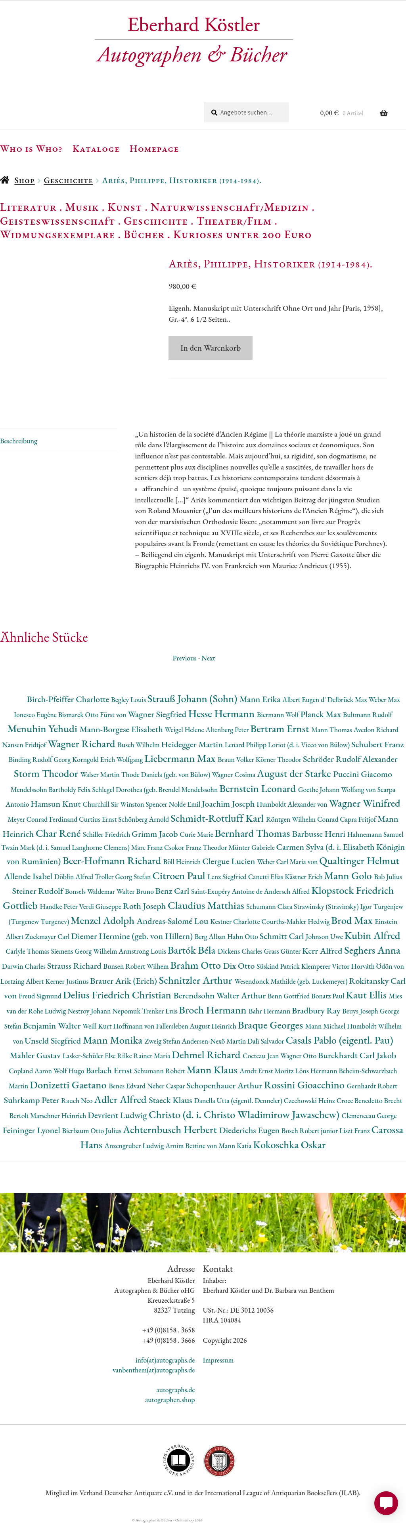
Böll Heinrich (182, 861)
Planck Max (322, 714)
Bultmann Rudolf (367, 714)
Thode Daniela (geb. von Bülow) (166, 774)
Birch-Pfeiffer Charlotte (69, 699)
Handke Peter (59, 906)
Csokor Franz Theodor (196, 847)
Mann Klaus (212, 1069)
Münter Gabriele (252, 847)
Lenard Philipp (246, 744)
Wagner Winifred (364, 803)
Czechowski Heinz (310, 1100)
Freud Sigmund (41, 995)
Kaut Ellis (367, 995)
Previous (184, 657)
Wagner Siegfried (158, 714)
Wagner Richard (82, 743)
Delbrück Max (348, 699)
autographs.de (175, 1389)
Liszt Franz (355, 1130)
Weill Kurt (97, 1026)
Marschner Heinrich (59, 1115)
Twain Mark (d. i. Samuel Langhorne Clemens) (66, 847)
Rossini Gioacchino (305, 1085)
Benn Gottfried (289, 995)
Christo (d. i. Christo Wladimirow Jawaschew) (245, 1114)
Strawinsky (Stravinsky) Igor (333, 906)
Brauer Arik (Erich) (124, 981)
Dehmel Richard (207, 1054)
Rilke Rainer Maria (144, 1055)
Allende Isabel (29, 876)
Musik (82, 207)
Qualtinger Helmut (359, 860)
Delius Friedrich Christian (118, 995)
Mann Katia (235, 1145)
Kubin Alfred (372, 935)
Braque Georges (271, 1025)
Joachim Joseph (229, 803)
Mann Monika (114, 1040)
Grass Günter (283, 951)
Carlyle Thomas (28, 951)
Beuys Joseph (361, 1010)
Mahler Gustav (36, 1055)
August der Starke (295, 773)
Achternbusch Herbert (171, 1129)
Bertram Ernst (280, 728)
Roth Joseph (145, 906)
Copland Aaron (31, 1070)
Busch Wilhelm (139, 744)
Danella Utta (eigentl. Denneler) (238, 1100)
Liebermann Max (181, 758)
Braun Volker (237, 759)
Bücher (144, 234)
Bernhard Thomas (253, 833)
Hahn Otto (243, 936)
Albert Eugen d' (304, 699)
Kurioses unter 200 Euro (242, 234)
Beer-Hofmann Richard (113, 860)
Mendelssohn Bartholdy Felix (51, 789)
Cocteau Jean (261, 1055)
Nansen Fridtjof (25, 744)
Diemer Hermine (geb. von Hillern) (133, 936)
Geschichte (68, 180)
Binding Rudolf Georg (40, 759)
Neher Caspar (166, 1085)
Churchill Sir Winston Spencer (125, 804)
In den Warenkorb (210, 347)
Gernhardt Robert (372, 1085)
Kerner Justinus (67, 981)
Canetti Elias (266, 876)
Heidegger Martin (192, 744)
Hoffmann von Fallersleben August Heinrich (175, 1026)
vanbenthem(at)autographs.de (154, 1369)
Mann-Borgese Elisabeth (122, 729)
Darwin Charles (24, 966)
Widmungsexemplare (57, 234)
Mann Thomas (332, 729)
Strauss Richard (75, 965)
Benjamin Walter (52, 1025)
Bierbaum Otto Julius (92, 1130)
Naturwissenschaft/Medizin (230, 207)
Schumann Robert (160, 1070)
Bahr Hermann (270, 1010)
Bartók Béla (193, 950)
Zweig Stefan (163, 1041)
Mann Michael (326, 1026)
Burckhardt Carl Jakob (357, 1055)
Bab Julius (388, 876)
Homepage (154, 148)
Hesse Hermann (222, 713)
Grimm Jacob (156, 834)
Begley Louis (129, 699)
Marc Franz (147, 847)
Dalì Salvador (266, 1041)
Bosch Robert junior (310, 1130)
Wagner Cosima (234, 774)
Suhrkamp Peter (32, 1100)
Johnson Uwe (325, 936)
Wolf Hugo (70, 1070)
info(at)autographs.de (165, 1360)
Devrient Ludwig (118, 1115)
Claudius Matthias (207, 905)
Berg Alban (211, 936)
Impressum (218, 1360)
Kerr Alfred (323, 950)
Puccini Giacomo (362, 774)
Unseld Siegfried (54, 1040)
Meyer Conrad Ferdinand (43, 819)
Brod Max (353, 920)
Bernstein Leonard (258, 788)
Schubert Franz (377, 744)
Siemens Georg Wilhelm (85, 951)
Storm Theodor (47, 773)
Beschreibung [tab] (18, 440)
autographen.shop (170, 1399)
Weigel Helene (185, 729)
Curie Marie (197, 834)
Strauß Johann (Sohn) (193, 698)
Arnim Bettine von (191, 1145)
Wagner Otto (299, 1055)
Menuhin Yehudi (44, 728)
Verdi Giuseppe (101, 906)
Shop (24, 180)
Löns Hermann (317, 1070)
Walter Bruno (136, 891)
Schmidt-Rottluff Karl (218, 818)
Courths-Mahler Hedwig (296, 921)
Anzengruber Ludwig (135, 1145)
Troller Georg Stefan (123, 876)
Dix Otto (240, 965)
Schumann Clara (270, 906)
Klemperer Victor (326, 966)
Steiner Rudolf (38, 891)
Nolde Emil (185, 804)
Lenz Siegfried (227, 876)
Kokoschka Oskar (289, 1144)
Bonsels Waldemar (91, 891)
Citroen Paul (179, 875)
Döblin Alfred (74, 876)
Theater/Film (234, 221)
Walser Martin (100, 774)
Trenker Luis (160, 1010)
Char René (59, 833)
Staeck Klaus (171, 1100)
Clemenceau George (369, 1115)
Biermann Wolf (279, 714)
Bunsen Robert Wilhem (136, 966)
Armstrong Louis (143, 951)
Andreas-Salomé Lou (174, 921)
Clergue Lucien (229, 861)
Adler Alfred (121, 1099)
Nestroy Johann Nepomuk (104, 1010)
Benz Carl (173, 891)
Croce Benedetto (360, 1100)
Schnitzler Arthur (196, 980)
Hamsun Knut (56, 803)
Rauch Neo (77, 1100)
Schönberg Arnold (144, 819)
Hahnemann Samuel (375, 834)
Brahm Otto (196, 965)
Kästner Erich (304, 876)
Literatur (28, 207)
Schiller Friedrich (107, 834)
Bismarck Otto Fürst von (93, 714)
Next (208, 657)
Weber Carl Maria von (288, 861)
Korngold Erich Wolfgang (108, 759)
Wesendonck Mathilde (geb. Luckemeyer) (291, 981)
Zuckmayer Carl (48, 936)
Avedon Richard (376, 729)
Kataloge (96, 148)
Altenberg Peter (227, 729)
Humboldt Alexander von (293, 804)
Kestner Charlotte (235, 921)
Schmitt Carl (283, 936)
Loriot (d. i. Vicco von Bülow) (309, 744)
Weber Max (384, 699)
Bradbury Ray (317, 1010)
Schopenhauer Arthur (225, 1085)
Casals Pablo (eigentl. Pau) (339, 1040)
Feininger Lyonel (32, 1130)
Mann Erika (260, 699)
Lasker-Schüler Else (90, 1055)
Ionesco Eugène (36, 714)
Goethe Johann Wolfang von (337, 789)
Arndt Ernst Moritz (267, 1070)
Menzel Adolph (103, 920)
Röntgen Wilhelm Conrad (303, 819)
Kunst (125, 207)
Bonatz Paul (328, 995)
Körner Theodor (279, 759)
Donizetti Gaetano (69, 1085)
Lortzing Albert (23, 981)
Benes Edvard (128, 1085)
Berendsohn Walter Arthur (220, 995)
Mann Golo (349, 875)
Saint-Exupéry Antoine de (227, 891)
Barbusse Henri (319, 834)
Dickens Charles (241, 951)
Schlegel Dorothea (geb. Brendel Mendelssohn (155, 789)
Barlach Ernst (110, 1070)
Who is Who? (31, 148)
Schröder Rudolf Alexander (350, 759)
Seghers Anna (372, 950)
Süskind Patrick (279, 966)
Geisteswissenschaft (57, 221)
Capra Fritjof (358, 819)
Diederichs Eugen (250, 1130)
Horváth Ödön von (377, 966)
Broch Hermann (214, 1010)
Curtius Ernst (98, 819)
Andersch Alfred (287, 891)
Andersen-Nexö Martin (214, 1041)
